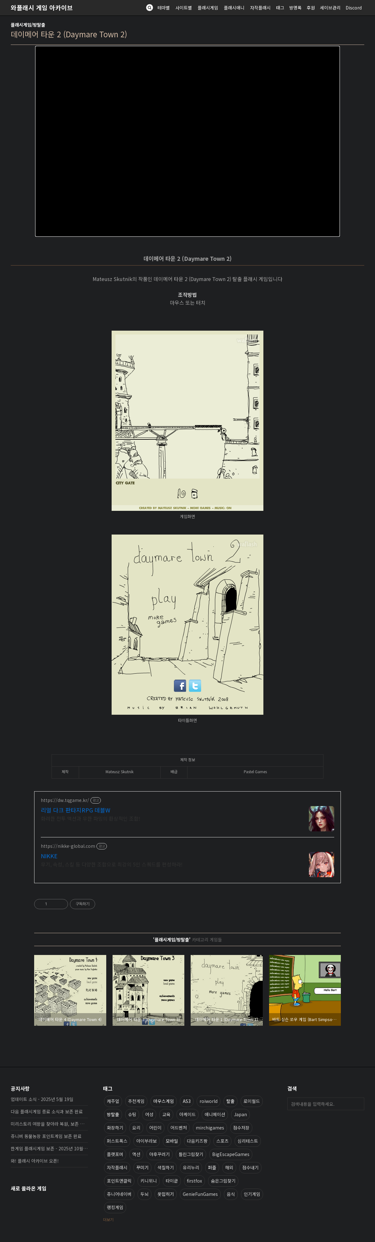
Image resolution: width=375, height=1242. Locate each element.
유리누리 (191, 1167)
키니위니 (148, 1181)
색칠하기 (165, 1167)
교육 (166, 1114)
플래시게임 (208, 7)
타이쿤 (172, 1181)
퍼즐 (212, 1167)
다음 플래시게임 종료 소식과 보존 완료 (47, 1111)
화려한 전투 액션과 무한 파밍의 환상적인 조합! (90, 818)
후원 (311, 7)
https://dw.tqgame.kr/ (65, 800)
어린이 (155, 1127)
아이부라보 (146, 1141)
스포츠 (222, 1141)
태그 (280, 7)
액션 (136, 1154)
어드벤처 (178, 1127)
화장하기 (115, 1127)
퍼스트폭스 (117, 1141)
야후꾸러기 (159, 1154)
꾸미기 (142, 1167)
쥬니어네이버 (119, 1194)
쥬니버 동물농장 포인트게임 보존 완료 (46, 1136)
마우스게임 (163, 1101)
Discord (354, 7)
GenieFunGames (200, 1194)
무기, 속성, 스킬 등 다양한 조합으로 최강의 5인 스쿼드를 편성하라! (111, 864)
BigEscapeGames (230, 1154)
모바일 (172, 1141)
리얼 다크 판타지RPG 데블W (75, 810)
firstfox (194, 1181)
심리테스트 (247, 1141)
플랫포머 (115, 1154)
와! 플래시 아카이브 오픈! (35, 1161)
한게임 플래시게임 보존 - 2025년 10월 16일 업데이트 (49, 1148)
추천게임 (136, 1101)
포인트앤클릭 (119, 1181)
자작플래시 (260, 7)
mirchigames (210, 1127)
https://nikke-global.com (68, 846)
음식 (231, 1194)
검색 (358, 1104)
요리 (136, 1127)
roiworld (209, 1101)
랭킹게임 (115, 1207)
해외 (229, 1167)
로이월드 (251, 1101)
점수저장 (241, 1127)
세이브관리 (330, 7)
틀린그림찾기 (191, 1154)
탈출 (230, 1101)
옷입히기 (165, 1194)
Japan (240, 1114)
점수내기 (250, 1167)
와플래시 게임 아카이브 (42, 7)
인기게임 (252, 1194)
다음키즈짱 (197, 1141)
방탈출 (113, 1114)
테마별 (163, 7)
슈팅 (132, 1114)
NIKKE (49, 856)
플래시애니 (234, 7)
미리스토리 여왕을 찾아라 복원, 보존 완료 (49, 1124)
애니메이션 (215, 1114)
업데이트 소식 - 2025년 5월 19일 (42, 1099)
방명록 (295, 7)
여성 (149, 1114)
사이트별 (183, 7)
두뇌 (144, 1194)
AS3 (187, 1101)
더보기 (108, 1219)
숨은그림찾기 (223, 1181)
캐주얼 (113, 1101)
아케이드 (187, 1114)
